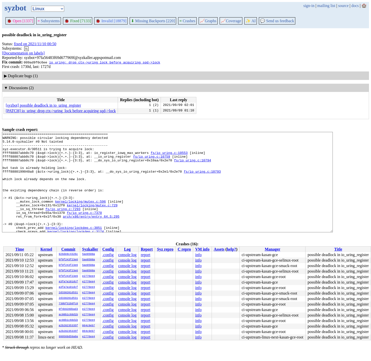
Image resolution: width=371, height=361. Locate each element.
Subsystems (48, 21)
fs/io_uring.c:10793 (202, 179)
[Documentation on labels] (23, 53)
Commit (68, 249)
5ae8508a (88, 254)
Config (108, 249)
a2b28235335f (68, 326)
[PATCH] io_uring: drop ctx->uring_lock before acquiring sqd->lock (61, 111)
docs (355, 5)
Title (338, 249)
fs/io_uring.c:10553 (169, 157)
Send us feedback (277, 21)
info (198, 255)
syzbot (15, 7)
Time (19, 249)
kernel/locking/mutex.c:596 (80, 215)
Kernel (46, 249)
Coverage (231, 21)
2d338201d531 (68, 293)
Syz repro (165, 249)
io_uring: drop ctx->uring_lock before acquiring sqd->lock (104, 62)
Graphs (208, 21)
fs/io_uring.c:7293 (62, 224)
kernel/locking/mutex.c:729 (92, 220)
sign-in (308, 5)
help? (231, 249)
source (343, 5)
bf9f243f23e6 (68, 260)
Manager (272, 249)
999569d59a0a (68, 337)
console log (127, 255)
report (145, 255)
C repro (184, 249)
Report (147, 249)
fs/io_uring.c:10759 (151, 161)
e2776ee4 (88, 276)
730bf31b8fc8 (68, 304)
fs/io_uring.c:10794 (192, 166)
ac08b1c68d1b (68, 315)
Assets (219, 249)
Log (127, 249)
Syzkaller (90, 249)
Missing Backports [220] (153, 21)
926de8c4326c (68, 254)
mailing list (326, 5)
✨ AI (251, 21)
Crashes (187, 21)
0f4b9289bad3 (68, 309)
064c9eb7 (88, 326)
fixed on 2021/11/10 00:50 (35, 44)
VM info (202, 249)
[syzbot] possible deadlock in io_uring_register (43, 105)
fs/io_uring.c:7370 (84, 229)
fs (26, 48)
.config (108, 255)
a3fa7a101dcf (68, 282)
